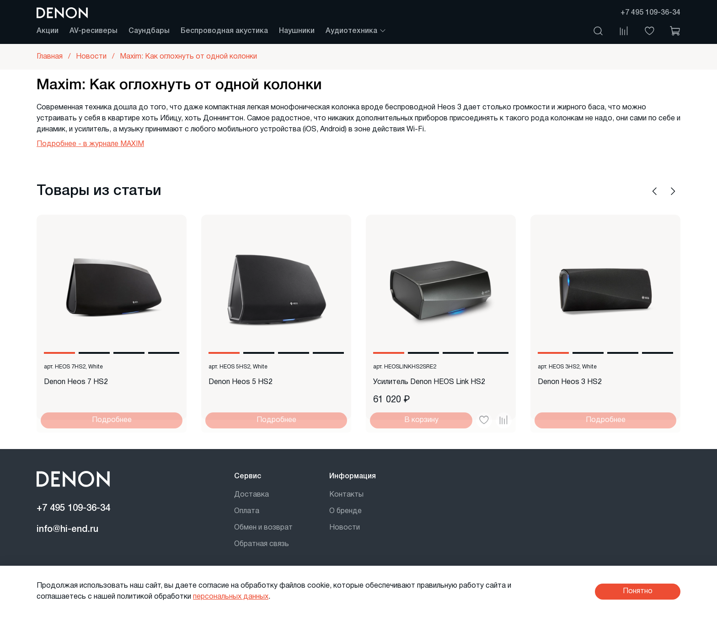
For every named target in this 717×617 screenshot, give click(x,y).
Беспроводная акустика (224, 31)
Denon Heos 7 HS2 (76, 382)
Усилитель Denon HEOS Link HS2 (429, 382)
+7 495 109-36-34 (650, 13)
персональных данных (230, 597)
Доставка (251, 495)
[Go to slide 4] (163, 353)
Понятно (638, 591)
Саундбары (149, 31)
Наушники (297, 31)
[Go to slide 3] (128, 353)
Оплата (246, 511)
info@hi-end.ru (67, 529)
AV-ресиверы (94, 31)
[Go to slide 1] (59, 353)
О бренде (345, 511)
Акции (48, 31)
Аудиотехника (356, 31)
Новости (344, 528)
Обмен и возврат (263, 528)
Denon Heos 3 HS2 (570, 382)
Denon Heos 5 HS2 (241, 382)
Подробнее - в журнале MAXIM (90, 144)
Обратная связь (261, 544)
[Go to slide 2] (94, 353)
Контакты (346, 495)
